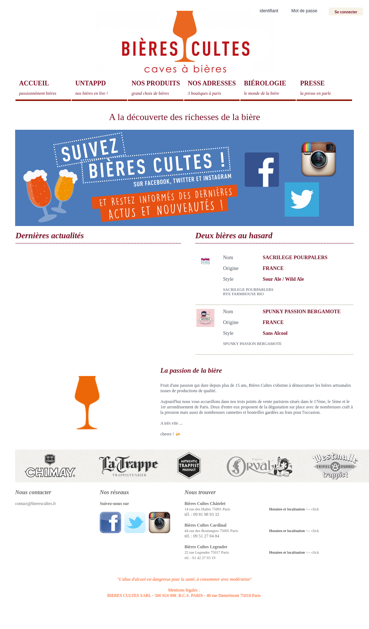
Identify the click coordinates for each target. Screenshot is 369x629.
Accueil (45, 88)
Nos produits (157, 88)
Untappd (101, 88)
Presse (326, 88)
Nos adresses (214, 88)
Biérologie (270, 88)
